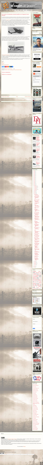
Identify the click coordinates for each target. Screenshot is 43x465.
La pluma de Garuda (35, 409)
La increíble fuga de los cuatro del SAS (38, 156)
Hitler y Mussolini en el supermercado (36, 236)
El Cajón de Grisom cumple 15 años (38, 144)
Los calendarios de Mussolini (36, 203)
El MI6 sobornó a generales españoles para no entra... (36, 210)
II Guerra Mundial (16, 69)
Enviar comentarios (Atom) (18, 99)
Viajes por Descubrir (35, 428)
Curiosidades (12, 69)
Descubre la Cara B (35, 389)
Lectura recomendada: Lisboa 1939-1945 (36, 206)
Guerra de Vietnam (38, 280)
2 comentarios (37, 148)
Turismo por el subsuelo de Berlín (36, 251)
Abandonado (37, 272)
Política (39, 286)
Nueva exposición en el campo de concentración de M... (36, 228)
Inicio (17, 96)
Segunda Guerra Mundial (36, 423)
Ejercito (34, 277)
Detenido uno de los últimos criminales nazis (36, 250)
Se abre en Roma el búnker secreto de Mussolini (36, 239)
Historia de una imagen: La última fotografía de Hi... (36, 216)
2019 (34, 178)
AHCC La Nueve (35, 384)
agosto (35, 190)
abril (35, 261)
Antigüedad (34, 273)
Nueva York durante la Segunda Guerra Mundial (36, 214)
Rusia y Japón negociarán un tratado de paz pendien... (36, 259)
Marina (34, 285)
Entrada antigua (27, 96)
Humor (36, 281)
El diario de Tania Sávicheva (36, 256)
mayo (35, 193)
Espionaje (35, 278)
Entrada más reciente (5, 96)
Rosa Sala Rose (35, 420)
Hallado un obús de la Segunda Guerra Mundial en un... (36, 219)
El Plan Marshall (36, 237)
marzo (35, 262)
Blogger (24, 446)
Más (39, 142)
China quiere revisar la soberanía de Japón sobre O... (36, 244)
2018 (34, 179)
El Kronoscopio (35, 394)
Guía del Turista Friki (35, 398)
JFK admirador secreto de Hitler (36, 195)
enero (35, 264)
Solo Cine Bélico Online (36, 424)
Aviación (6, 69)
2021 (34, 176)
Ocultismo (34, 286)
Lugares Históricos (37, 284)
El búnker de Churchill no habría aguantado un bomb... (36, 222)
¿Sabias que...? (37, 271)
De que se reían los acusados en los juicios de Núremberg (38, 138)
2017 (34, 180)
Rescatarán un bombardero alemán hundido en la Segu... (36, 254)
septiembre (35, 189)
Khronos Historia (35, 406)
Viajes (39, 288)
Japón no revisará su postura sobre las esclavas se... (36, 242)
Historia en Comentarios (36, 402)
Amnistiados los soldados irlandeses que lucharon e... (36, 246)
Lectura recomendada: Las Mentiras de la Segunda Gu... (36, 231)
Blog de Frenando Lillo (35, 385)
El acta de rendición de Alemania (36, 234)
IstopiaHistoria (34, 405)
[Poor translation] (3, 453)
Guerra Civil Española (35, 279)
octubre (35, 188)
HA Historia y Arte (35, 399)
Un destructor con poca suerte (38, 163)
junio (35, 192)
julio (34, 191)
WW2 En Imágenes (35, 429)
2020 (34, 177)
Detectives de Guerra (35, 390)
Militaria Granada (35, 411)
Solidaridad (34, 288)
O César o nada (35, 415)
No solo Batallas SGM (35, 414)
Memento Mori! (35, 410)
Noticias (20, 69)
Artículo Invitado (39, 273)
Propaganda (37, 287)
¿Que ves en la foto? (36, 199)
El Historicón (34, 393)
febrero (35, 263)
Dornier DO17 (8, 19)
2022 (34, 175)
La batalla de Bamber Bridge (38, 150)
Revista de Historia (35, 419)
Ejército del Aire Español (5, 64)
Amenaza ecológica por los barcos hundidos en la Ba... (36, 197)
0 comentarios (37, 142)
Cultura (8, 69)
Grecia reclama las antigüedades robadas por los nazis (36, 225)
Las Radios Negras (36, 212)
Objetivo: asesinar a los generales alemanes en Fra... (36, 201)
